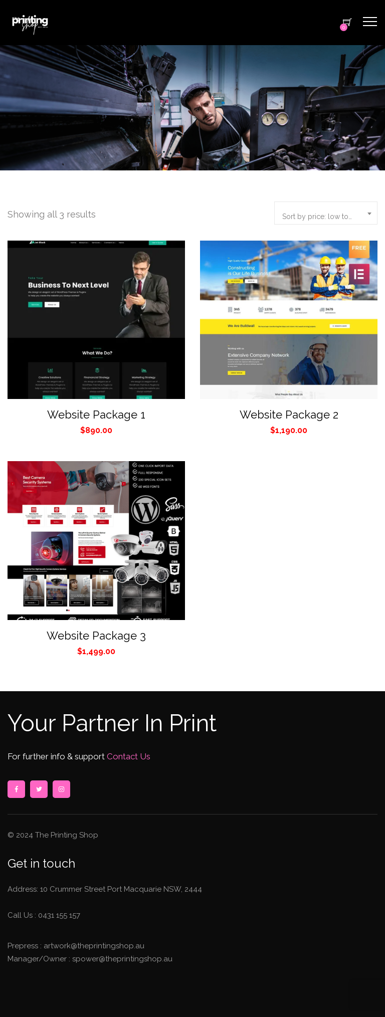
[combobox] (325, 213)
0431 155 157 (59, 915)
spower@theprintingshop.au (121, 958)
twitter (38, 789)
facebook (16, 789)
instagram (61, 789)
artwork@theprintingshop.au (93, 945)
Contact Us (127, 756)
